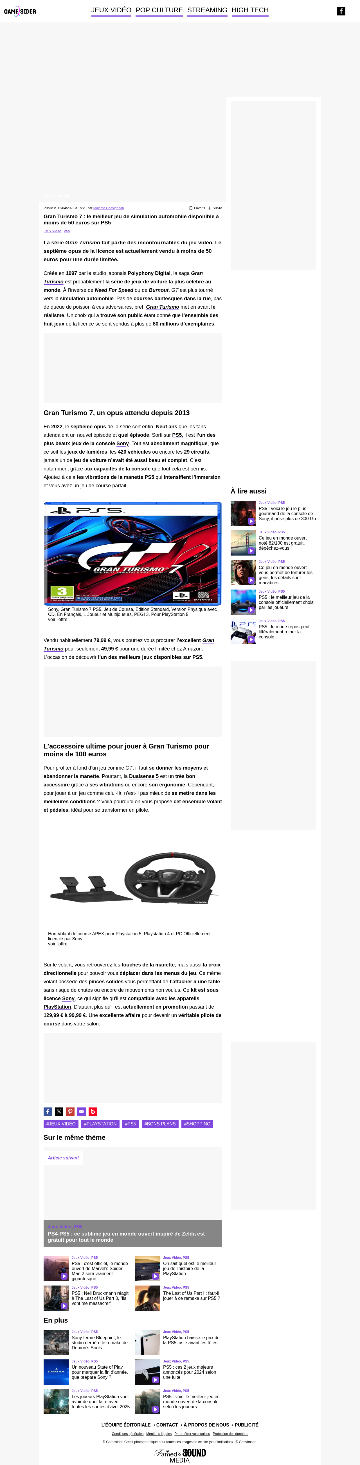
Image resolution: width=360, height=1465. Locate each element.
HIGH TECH (250, 10)
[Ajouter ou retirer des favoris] (197, 208)
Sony (122, 443)
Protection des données (230, 1434)
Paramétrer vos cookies (192, 1434)
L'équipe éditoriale (126, 1425)
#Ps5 (130, 1124)
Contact (167, 1425)
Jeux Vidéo (52, 231)
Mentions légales (159, 1434)
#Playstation (100, 1124)
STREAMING (207, 10)
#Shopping (197, 1124)
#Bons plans (160, 1124)
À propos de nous (206, 1425)
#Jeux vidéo (61, 1124)
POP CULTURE (159, 10)
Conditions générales (128, 1434)
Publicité (246, 1425)
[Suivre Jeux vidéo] (215, 208)
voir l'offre (58, 619)
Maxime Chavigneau (108, 208)
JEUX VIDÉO (111, 10)
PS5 (67, 231)
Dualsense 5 (144, 776)
